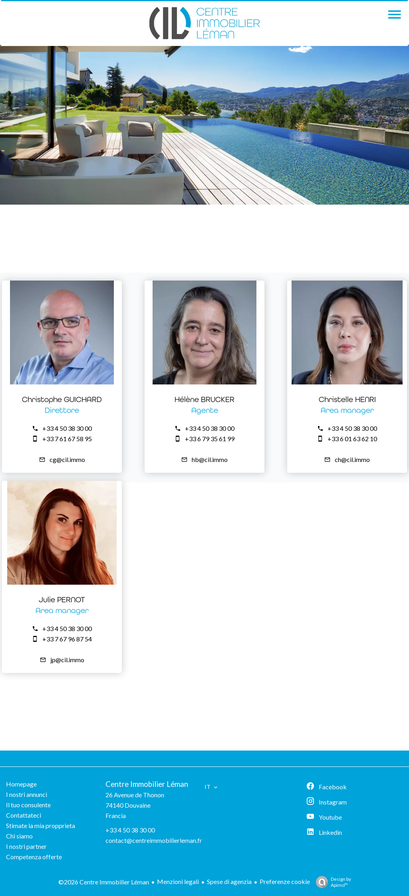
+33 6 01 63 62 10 (352, 438)
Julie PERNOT (62, 599)
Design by (331, 882)
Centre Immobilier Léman (146, 784)
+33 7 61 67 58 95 (67, 438)
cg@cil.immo (67, 459)
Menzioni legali (178, 881)
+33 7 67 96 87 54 (67, 639)
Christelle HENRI (347, 399)
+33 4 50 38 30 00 (67, 428)
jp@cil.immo (67, 659)
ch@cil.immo (352, 459)
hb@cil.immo (210, 459)
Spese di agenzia (229, 881)
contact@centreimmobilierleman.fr (153, 840)
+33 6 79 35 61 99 (209, 438)
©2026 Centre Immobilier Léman (103, 882)
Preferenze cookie (285, 881)
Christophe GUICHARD (62, 399)
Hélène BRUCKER (204, 399)
